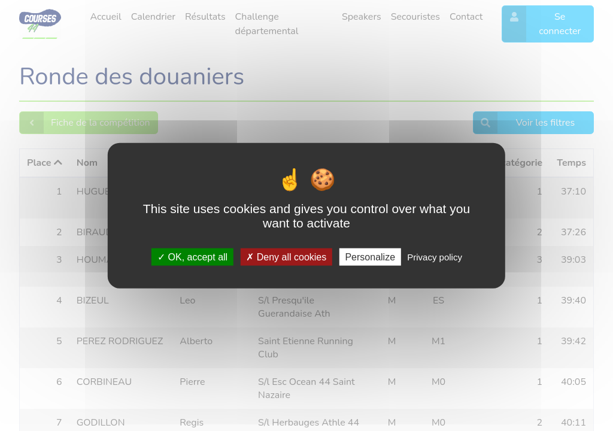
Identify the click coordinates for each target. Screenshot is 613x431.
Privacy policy (434, 256)
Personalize (370, 256)
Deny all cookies (286, 256)
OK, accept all (192, 256)
